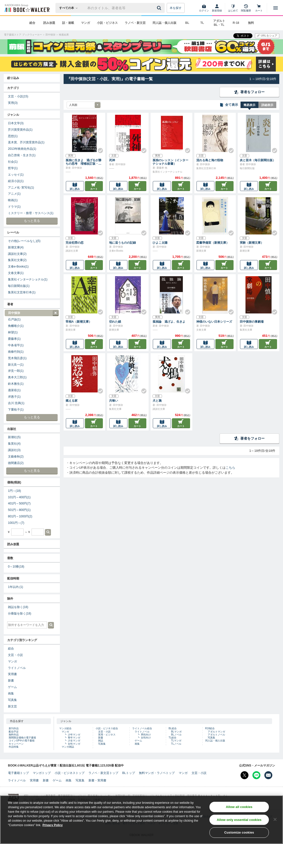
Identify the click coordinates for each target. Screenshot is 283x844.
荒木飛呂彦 (17, 358)
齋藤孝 (14, 339)
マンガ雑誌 (68, 746)
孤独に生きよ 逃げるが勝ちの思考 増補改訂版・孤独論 (83, 161)
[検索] (159, 8)
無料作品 (14, 734)
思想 (13, 136)
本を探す (176, 8)
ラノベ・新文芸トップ (103, 773)
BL (187, 23)
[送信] (159, 8)
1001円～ (16, 523)
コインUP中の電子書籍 (22, 740)
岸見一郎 (16, 371)
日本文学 (16, 123)
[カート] (259, 8)
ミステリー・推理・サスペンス (30, 213)
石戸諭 (14, 319)
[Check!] (98, 148)
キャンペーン (16, 743)
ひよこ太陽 (160, 242)
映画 (13, 200)
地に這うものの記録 (122, 242)
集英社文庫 (17, 260)
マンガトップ (42, 773)
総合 (32, 23)
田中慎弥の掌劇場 (252, 321)
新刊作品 (14, 728)
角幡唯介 (16, 326)
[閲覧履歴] (246, 8)
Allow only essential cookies (239, 820)
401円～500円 (19, 503)
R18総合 (210, 728)
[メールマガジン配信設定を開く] (268, 775)
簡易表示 (249, 105)
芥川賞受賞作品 (20, 129)
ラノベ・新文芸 (135, 23)
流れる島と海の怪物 (209, 160)
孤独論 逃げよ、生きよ (169, 321)
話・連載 (68, 23)
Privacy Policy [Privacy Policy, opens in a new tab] (52, 825)
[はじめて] (233, 8)
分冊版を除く (19, 613)
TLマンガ (176, 740)
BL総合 (173, 728)
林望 (13, 332)
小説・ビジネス (107, 23)
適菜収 (14, 390)
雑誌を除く (18, 607)
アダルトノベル (216, 734)
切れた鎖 (115, 321)
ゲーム (12, 687)
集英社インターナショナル (27, 279)
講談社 (14, 450)
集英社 (14, 443)
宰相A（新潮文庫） (79, 321)
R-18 (236, 23)
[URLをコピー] (267, 35)
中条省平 (16, 345)
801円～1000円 (20, 516)
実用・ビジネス (107, 734)
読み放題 (49, 23)
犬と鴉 (157, 400)
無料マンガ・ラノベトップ (157, 773)
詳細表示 (267, 105)
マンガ (85, 23)
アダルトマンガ (216, 731)
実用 (13, 103)
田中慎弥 (31, 313)
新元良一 (16, 364)
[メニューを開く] (275, 7)
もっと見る (32, 221)
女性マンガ (74, 743)
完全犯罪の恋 (74, 242)
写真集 (12, 700)
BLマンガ (176, 731)
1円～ (14, 491)
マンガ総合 (65, 728)
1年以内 (15, 587)
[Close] (275, 819)
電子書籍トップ (18, 773)
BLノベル (176, 734)
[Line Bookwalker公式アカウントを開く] (256, 775)
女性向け (146, 737)
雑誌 (100, 740)
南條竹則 (16, 351)
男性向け (146, 734)
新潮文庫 (16, 247)
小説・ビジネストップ (69, 773)
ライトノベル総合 (142, 728)
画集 (11, 693)
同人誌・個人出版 (164, 23)
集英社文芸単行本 (22, 292)
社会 (13, 161)
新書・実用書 (97, 780)
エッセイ (16, 174)
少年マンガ (74, 734)
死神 (112, 160)
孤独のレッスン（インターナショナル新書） (170, 161)
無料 (251, 23)
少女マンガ (74, 740)
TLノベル (176, 743)
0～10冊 (16, 566)
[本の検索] (70, 8)
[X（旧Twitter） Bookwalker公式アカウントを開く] (244, 775)
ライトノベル (17, 668)
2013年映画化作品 (22, 149)
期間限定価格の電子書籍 (22, 737)
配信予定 (14, 731)
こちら (230, 467)
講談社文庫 (17, 254)
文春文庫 (16, 273)
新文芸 (12, 706)
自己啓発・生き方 (22, 155)
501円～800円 (19, 510)
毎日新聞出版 (19, 286)
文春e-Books (18, 266)
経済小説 (16, 181)
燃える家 (72, 400)
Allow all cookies (239, 807)
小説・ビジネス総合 (107, 728)
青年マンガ (74, 737)
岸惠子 (14, 396)
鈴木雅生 (16, 383)
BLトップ (128, 773)
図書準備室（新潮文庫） (212, 242)
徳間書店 (16, 463)
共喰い (113, 400)
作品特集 (14, 746)
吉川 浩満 (16, 403)
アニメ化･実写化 (21, 187)
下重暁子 (16, 409)
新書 (11, 680)
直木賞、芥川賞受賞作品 (26, 142)
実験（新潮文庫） (252, 242)
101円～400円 (19, 497)
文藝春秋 (16, 456)
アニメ (14, 193)
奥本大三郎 (17, 377)
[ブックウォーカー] (26, 7)
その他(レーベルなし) (24, 241)
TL (202, 23)
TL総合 (173, 737)
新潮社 (14, 437)
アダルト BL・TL (219, 23)
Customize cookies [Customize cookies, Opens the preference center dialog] (239, 833)
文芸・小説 (18, 96)
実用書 (12, 674)
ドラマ (14, 206)
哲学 (13, 168)
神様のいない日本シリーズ (214, 321)
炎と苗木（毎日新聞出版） (258, 160)
